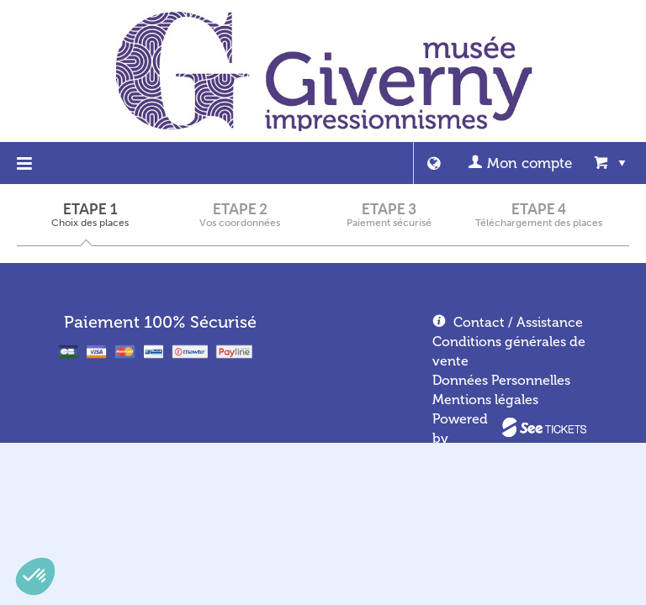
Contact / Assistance (518, 322)
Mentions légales (485, 400)
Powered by (460, 428)
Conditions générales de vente (508, 351)
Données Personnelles (501, 380)
